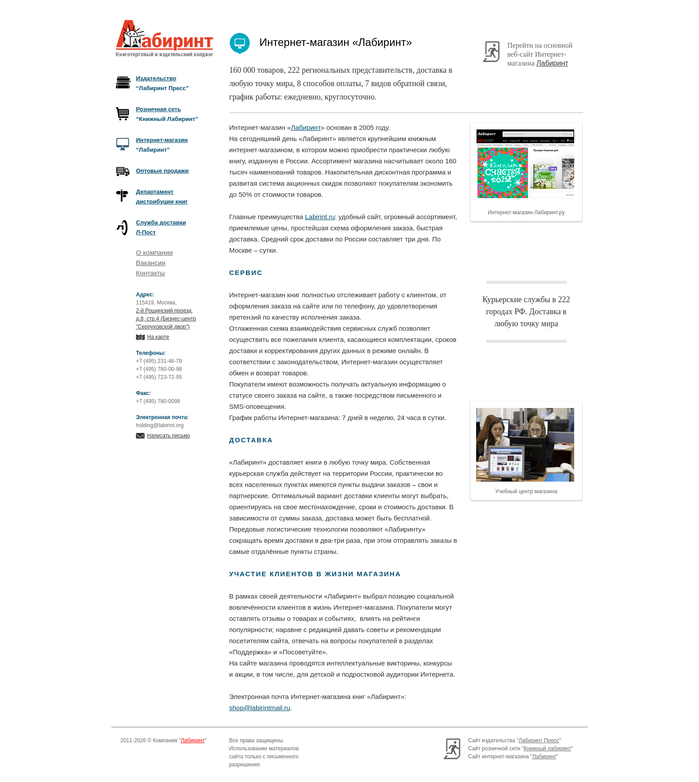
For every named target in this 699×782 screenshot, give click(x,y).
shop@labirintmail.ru (259, 707)
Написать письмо (168, 436)
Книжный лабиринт (547, 748)
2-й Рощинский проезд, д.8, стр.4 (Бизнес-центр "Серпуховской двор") (166, 319)
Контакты (150, 273)
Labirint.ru (320, 216)
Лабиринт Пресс (538, 740)
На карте (158, 337)
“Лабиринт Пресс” (162, 83)
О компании (154, 252)
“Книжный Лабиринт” (167, 114)
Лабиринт (552, 63)
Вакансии (150, 262)
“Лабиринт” (162, 145)
